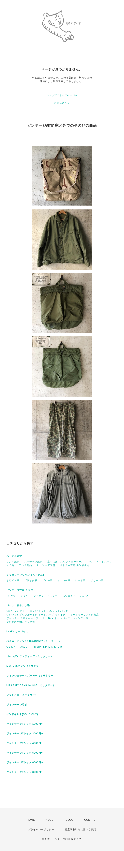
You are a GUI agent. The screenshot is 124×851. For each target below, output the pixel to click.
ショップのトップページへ (62, 95)
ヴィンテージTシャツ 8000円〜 (26, 772)
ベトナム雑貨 (14, 556)
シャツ (25, 595)
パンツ (84, 595)
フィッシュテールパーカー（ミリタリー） (31, 675)
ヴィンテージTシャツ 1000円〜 (26, 723)
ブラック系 (30, 580)
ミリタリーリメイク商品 (84, 614)
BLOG (69, 819)
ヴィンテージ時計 (16, 704)
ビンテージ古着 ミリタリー (22, 590)
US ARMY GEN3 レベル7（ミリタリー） (30, 685)
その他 (10, 565)
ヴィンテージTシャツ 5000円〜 (26, 752)
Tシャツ (11, 595)
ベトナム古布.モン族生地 (74, 565)
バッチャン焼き (33, 561)
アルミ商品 (25, 565)
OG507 (10, 646)
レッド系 (80, 580)
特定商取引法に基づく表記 (80, 829)
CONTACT (90, 819)
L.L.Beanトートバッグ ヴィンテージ (65, 618)
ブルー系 (47, 580)
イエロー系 (63, 580)
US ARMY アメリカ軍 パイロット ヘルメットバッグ (37, 611)
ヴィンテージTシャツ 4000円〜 (26, 743)
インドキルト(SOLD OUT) (22, 714)
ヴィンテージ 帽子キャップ (22, 618)
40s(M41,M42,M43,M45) (49, 646)
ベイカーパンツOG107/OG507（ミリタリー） (33, 641)
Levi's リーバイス (17, 631)
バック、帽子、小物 (18, 605)
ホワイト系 (12, 580)
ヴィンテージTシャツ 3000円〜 (26, 733)
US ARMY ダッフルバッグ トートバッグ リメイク (35, 614)
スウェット (69, 595)
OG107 (24, 646)
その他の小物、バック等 (20, 621)
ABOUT (50, 819)
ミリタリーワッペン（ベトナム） (25, 574)
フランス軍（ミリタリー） (22, 695)
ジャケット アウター (45, 595)
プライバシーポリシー (41, 829)
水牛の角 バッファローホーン (65, 561)
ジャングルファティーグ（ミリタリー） (29, 656)
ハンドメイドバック (100, 561)
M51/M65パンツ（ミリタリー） (25, 666)
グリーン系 (97, 580)
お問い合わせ (62, 103)
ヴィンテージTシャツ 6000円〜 (26, 762)
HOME (31, 819)
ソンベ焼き (12, 561)
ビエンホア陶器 (46, 565)
